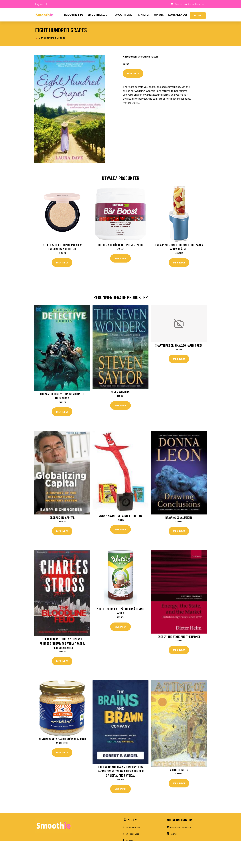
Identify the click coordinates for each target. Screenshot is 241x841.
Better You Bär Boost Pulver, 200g (120, 245)
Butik (197, 15)
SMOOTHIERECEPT (99, 14)
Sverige (175, 4)
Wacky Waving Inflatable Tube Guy (120, 517)
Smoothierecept (133, 830)
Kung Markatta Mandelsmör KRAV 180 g (62, 741)
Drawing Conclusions (178, 518)
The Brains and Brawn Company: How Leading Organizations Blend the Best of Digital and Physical (120, 773)
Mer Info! (133, 73)
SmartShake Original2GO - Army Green (179, 346)
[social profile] (46, 4)
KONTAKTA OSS (178, 14)
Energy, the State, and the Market (179, 638)
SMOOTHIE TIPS (73, 14)
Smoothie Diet (132, 836)
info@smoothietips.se (192, 4)
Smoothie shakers (148, 56)
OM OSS (159, 14)
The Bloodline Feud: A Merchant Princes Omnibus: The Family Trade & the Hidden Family (62, 645)
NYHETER (143, 14)
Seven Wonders (120, 392)
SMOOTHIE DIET (124, 14)
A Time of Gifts (179, 772)
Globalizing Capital (62, 518)
